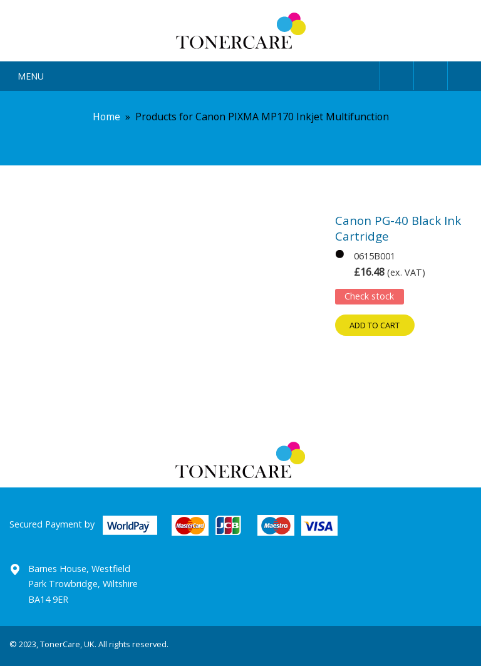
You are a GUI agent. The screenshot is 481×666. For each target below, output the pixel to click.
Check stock (369, 296)
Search (430, 73)
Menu (31, 76)
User (397, 73)
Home (106, 116)
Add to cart (374, 325)
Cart (464, 73)
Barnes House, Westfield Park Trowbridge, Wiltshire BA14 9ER (83, 584)
